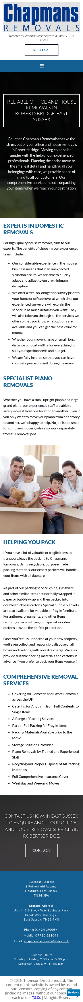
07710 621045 (46, 935)
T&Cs (36, 997)
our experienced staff (39, 405)
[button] (41, 50)
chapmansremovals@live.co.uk (46, 941)
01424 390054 (46, 929)
